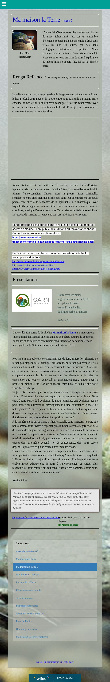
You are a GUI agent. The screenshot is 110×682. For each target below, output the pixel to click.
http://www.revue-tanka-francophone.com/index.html (38, 261)
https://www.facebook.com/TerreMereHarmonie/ (36, 517)
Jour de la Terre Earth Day (30, 613)
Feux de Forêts (24, 621)
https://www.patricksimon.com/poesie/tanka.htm (36, 268)
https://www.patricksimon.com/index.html (33, 265)
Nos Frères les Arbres (27, 574)
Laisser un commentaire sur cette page (55, 662)
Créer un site (65, 678)
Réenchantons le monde (28, 590)
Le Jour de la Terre (26, 582)
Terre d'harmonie (25, 598)
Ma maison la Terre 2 (27, 566)
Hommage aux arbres (27, 629)
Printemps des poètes (27, 605)
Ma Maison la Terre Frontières (32, 636)
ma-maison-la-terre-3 (27, 551)
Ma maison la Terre (26, 559)
